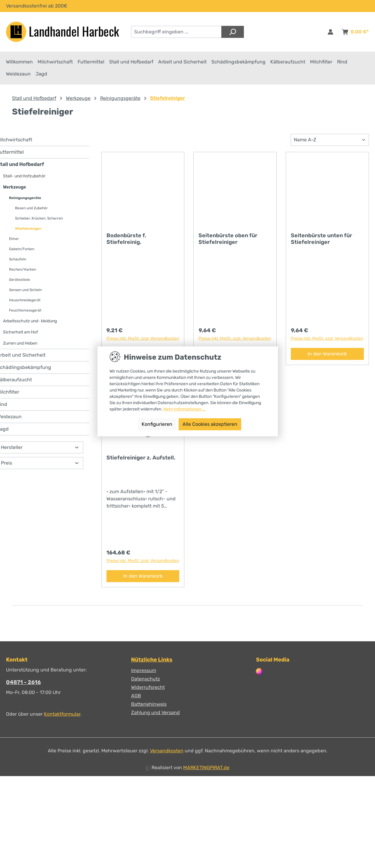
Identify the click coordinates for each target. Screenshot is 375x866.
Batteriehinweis (149, 704)
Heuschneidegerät (25, 301)
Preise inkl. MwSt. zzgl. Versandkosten (142, 339)
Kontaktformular (62, 714)
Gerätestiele (19, 281)
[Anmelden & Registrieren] (330, 32)
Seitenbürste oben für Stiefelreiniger (227, 240)
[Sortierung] (330, 141)
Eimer (14, 240)
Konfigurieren (157, 424)
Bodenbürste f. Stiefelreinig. (126, 240)
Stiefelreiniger (28, 230)
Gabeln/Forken (21, 250)
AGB (136, 696)
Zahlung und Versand (155, 712)
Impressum (143, 670)
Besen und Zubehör (31, 209)
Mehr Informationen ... (184, 409)
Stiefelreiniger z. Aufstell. (140, 459)
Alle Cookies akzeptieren (210, 424)
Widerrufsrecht (148, 687)
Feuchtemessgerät (25, 312)
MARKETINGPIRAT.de (206, 767)
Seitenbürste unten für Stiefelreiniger (321, 240)
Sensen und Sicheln (25, 291)
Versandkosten (166, 751)
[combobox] (176, 32)
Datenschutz (145, 679)
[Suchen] (232, 32)
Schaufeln (17, 261)
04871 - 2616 (23, 682)
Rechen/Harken (22, 271)
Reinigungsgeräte (25, 199)
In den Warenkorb (327, 355)
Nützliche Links (152, 659)
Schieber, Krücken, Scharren (39, 220)
